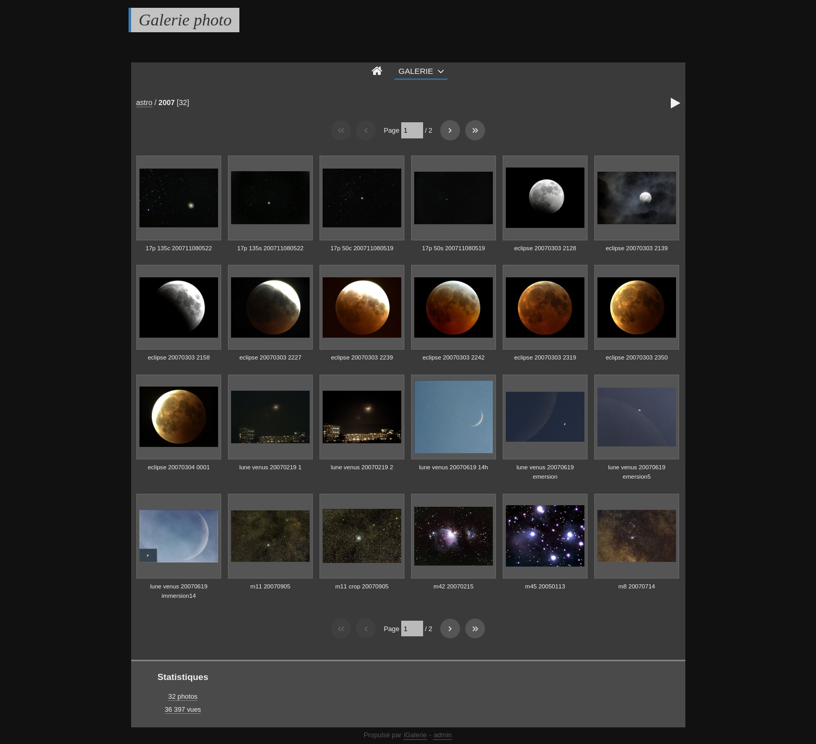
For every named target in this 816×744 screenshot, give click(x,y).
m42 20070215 (454, 586)
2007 (167, 102)
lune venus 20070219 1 (270, 467)
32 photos (182, 696)
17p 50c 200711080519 (361, 248)
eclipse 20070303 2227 (270, 357)
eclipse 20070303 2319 (545, 357)
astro (144, 102)
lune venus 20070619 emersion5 (636, 472)
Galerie (416, 71)
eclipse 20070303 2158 (179, 357)
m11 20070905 (270, 586)
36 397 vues (183, 709)
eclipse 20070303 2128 (545, 248)
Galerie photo (185, 19)
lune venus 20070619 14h (453, 467)
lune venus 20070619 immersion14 (178, 591)
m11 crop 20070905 (361, 586)
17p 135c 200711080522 (179, 248)
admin (443, 735)
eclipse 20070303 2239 (362, 357)
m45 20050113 (545, 586)
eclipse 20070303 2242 (453, 357)
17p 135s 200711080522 (270, 248)
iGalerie (415, 735)
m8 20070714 (636, 586)
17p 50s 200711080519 (453, 248)
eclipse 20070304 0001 (179, 467)
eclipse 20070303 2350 (637, 357)
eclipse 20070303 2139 (637, 248)
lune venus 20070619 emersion (544, 472)
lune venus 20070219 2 (362, 467)
